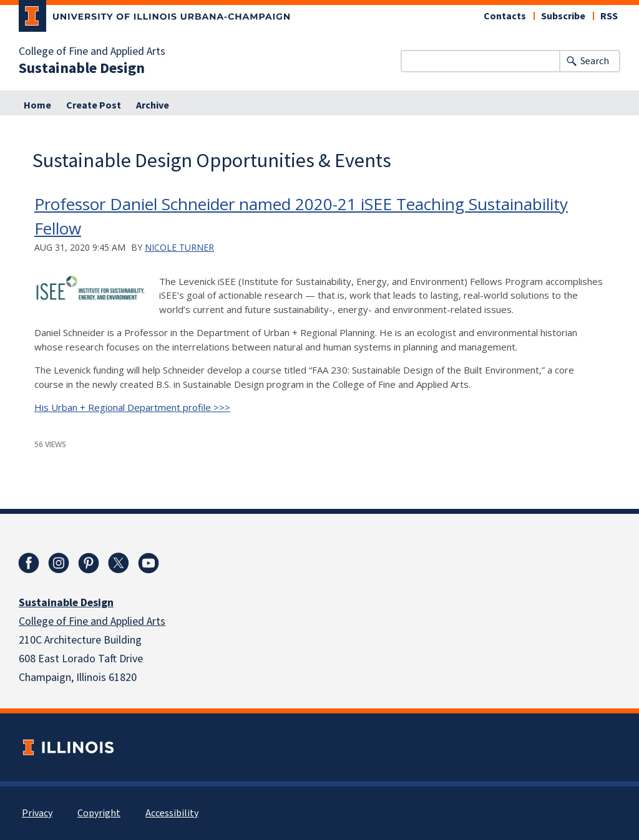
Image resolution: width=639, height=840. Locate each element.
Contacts (505, 16)
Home (37, 105)
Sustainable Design (82, 68)
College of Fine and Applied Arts (92, 51)
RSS (609, 16)
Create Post (93, 105)
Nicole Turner (179, 247)
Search (594, 61)
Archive (152, 105)
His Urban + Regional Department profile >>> (132, 407)
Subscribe (563, 16)
